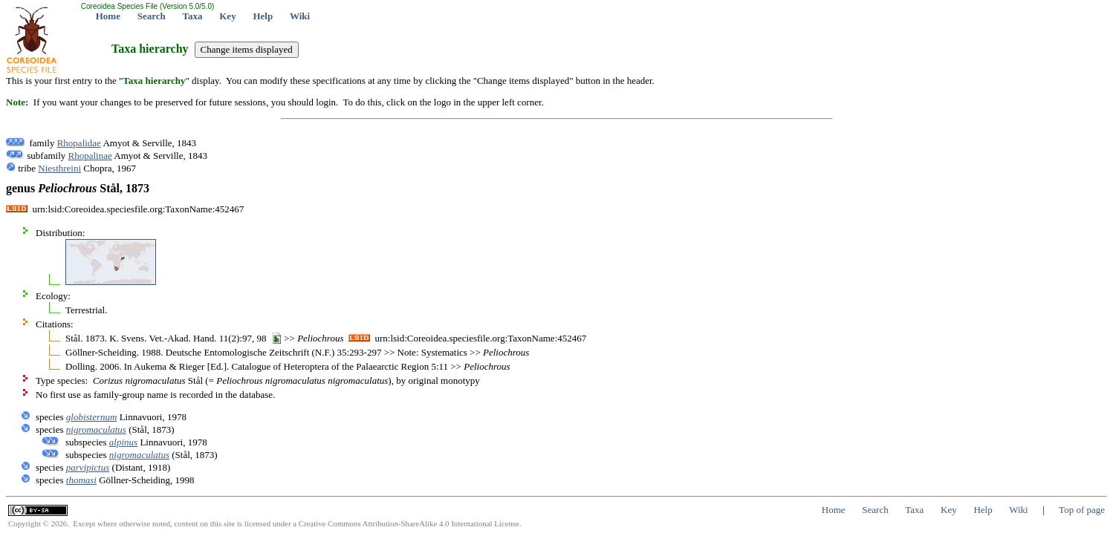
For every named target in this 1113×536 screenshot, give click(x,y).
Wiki (300, 16)
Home (108, 16)
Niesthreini (59, 168)
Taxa (193, 16)
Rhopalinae (90, 155)
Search (151, 16)
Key (227, 16)
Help (263, 16)
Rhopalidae (79, 142)
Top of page (1082, 509)
